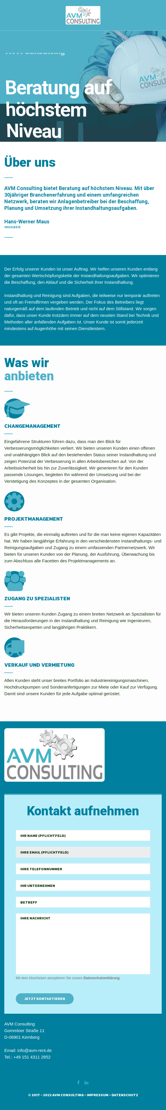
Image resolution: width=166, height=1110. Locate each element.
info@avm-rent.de (34, 1050)
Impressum (97, 1095)
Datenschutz (125, 1095)
